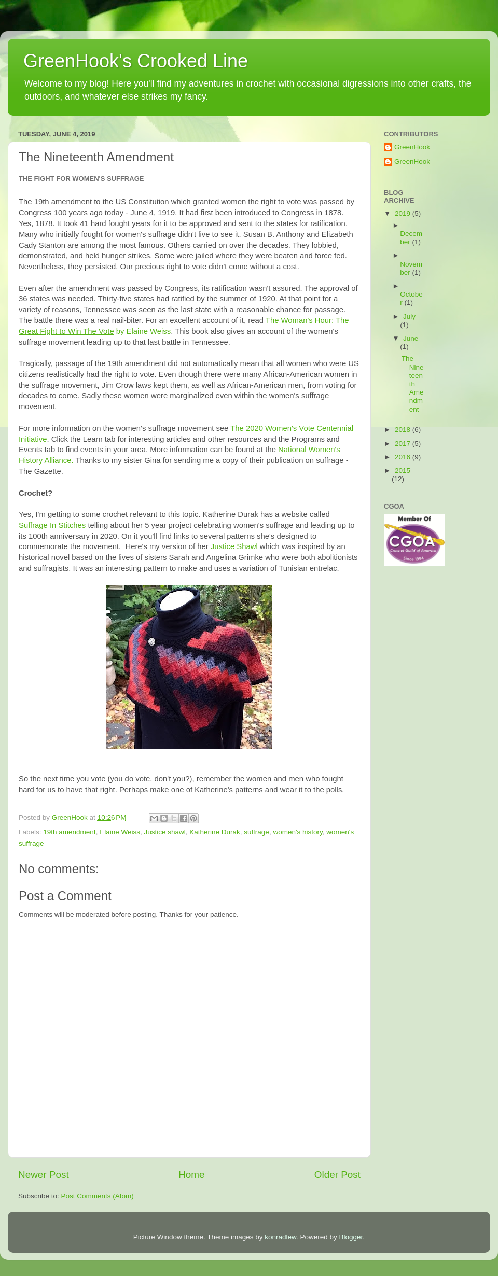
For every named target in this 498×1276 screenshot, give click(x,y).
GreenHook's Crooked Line (135, 61)
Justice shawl (164, 832)
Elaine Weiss (120, 832)
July (409, 316)
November (411, 268)
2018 (403, 429)
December (411, 238)
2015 (402, 470)
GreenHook (412, 147)
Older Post (337, 1174)
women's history (297, 832)
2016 (403, 457)
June (410, 338)
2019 (403, 213)
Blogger (351, 1237)
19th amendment (69, 832)
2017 (403, 443)
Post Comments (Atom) (97, 1196)
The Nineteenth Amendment (413, 384)
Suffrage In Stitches (52, 525)
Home (191, 1174)
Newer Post (43, 1174)
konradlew (280, 1237)
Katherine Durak (214, 832)
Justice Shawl (234, 546)
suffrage (256, 832)
